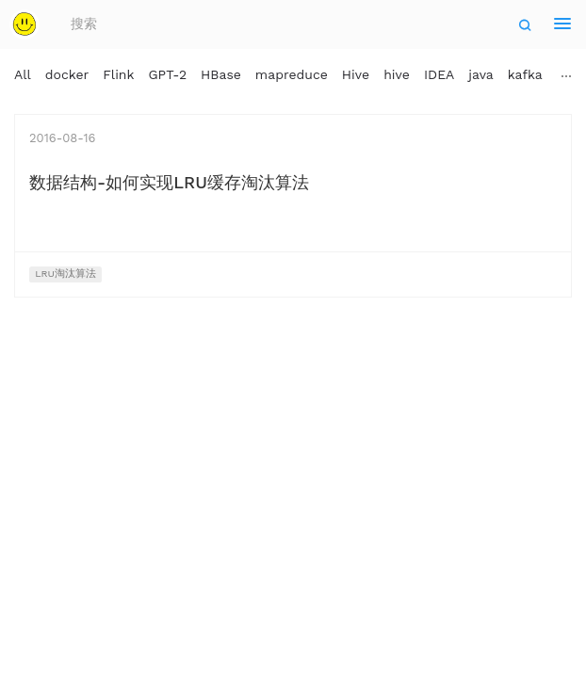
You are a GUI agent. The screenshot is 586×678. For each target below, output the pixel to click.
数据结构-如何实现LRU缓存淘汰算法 (169, 182)
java (480, 74)
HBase (221, 74)
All (22, 74)
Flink (118, 74)
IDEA (439, 74)
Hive (355, 74)
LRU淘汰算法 (65, 273)
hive (396, 74)
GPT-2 (167, 74)
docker (67, 74)
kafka (525, 74)
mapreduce (291, 74)
